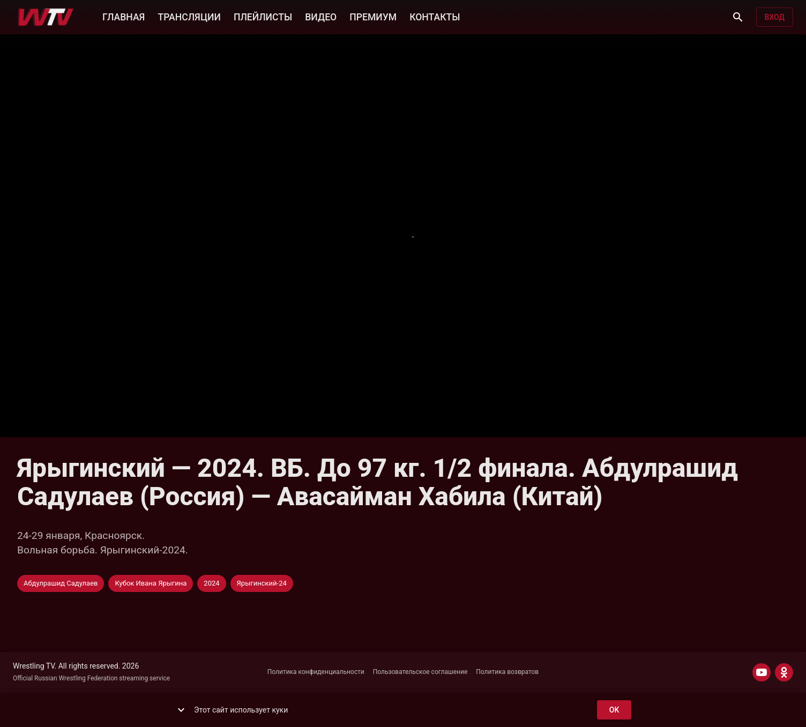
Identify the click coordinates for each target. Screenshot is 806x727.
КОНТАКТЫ (434, 16)
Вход (775, 17)
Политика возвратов (507, 672)
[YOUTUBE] (761, 672)
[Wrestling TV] (46, 17)
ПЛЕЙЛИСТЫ (262, 16)
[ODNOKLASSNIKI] (784, 672)
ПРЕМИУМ (373, 16)
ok (614, 710)
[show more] (181, 710)
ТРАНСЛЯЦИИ (189, 16)
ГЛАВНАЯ (123, 16)
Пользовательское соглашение (420, 672)
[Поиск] (738, 17)
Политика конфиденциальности (315, 672)
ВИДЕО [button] (320, 16)
